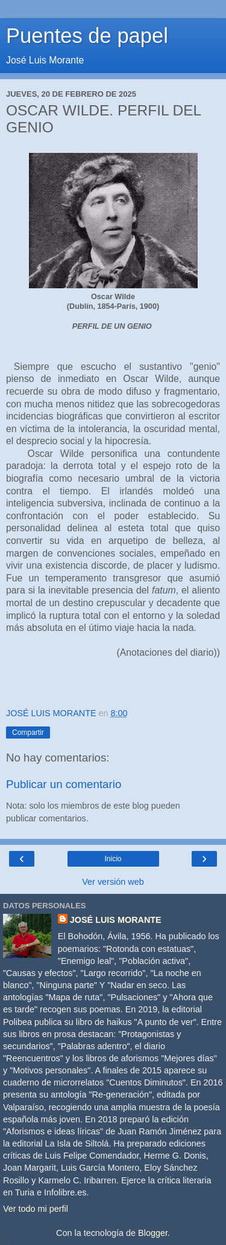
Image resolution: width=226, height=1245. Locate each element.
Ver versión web (112, 882)
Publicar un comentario (63, 784)
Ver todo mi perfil (35, 1209)
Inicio (112, 859)
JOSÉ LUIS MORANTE (116, 920)
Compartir (28, 732)
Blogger (153, 1233)
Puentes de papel (87, 35)
